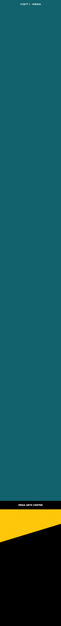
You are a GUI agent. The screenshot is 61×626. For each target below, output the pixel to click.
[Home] (30, 4)
